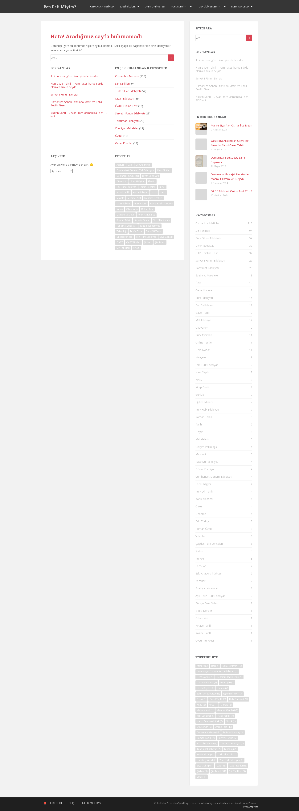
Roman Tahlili (203, 417)
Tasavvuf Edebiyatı (207, 461)
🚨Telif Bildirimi (53, 803)
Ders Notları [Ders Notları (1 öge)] (163, 170)
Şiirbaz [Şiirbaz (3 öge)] (147, 242)
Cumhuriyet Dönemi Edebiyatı (213, 476)
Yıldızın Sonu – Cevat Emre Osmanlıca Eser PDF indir (80, 114)
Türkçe (199, 558)
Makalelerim (203, 439)
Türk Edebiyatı (179, 6)
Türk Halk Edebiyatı (207, 409)
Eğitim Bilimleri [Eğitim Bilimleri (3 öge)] (148, 187)
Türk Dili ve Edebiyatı (209, 6)
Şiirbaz (199, 551)
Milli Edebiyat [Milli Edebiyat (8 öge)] (124, 203)
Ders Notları (203, 350)
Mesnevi (200, 454)
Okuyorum (201, 327)
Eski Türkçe (202, 521)
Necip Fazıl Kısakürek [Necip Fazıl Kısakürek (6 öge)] (161, 203)
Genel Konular (124, 143)
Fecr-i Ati (200, 566)
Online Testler (204, 342)
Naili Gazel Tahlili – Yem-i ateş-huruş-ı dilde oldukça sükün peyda (77, 85)
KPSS (198, 380)
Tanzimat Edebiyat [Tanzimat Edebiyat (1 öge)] (126, 225)
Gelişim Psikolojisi (206, 447)
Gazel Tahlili (202, 312)
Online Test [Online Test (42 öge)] (147, 209)
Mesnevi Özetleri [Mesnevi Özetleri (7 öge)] (153, 198)
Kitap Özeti (202, 387)
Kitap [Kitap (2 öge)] (154, 192)
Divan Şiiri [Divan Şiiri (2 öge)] (122, 181)
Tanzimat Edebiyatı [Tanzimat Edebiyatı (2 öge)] (150, 225)
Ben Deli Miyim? (60, 6)
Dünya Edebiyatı (205, 469)
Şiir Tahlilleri (122, 83)
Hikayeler (201, 357)
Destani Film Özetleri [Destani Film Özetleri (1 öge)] (128, 175)
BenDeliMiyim (204, 305)
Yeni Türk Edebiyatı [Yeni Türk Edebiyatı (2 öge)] (146, 236)
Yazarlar (200, 581)
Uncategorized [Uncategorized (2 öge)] (125, 236)
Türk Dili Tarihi (204, 491)
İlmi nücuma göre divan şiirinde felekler (74, 76)
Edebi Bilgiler (128, 6)
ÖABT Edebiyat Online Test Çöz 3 (231, 191)
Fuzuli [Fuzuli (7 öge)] (162, 187)
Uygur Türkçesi (204, 640)
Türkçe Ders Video (206, 603)
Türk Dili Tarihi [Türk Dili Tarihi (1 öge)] (154, 231)
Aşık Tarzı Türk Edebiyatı (210, 596)
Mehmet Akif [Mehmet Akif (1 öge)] (134, 198)
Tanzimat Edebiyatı (127, 121)
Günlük (199, 394)
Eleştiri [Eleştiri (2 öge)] (151, 181)
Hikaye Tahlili (203, 625)
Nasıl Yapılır (202, 372)
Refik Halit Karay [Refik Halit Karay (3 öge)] (146, 214)
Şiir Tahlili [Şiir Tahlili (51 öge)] (160, 242)
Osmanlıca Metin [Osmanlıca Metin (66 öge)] (125, 214)
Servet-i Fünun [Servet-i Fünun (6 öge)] (142, 220)
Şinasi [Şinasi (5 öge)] (136, 248)
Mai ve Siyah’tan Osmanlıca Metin (231, 125)
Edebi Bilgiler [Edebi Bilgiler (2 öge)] (138, 181)
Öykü (198, 506)
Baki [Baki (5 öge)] (130, 164)
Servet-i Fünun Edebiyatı (130, 113)
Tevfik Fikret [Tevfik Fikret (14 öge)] (136, 231)
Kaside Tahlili (203, 633)
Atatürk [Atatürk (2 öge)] (120, 164)
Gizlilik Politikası (90, 803)
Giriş (71, 803)
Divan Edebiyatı (124, 98)
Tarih (198, 424)
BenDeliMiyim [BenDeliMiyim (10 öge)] (143, 164)
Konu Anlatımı (204, 499)
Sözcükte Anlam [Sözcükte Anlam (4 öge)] (161, 220)
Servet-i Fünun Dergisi (64, 94)
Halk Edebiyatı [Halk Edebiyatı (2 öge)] (140, 192)
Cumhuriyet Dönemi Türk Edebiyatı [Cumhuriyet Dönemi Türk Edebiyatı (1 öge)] (135, 170)
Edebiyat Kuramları (207, 588)
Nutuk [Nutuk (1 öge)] (120, 209)
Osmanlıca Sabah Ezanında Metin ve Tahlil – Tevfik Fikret (78, 103)
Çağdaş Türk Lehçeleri (209, 543)
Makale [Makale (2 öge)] (120, 198)
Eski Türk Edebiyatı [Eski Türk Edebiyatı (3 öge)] (126, 187)
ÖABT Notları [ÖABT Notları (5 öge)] (133, 242)
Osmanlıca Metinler (102, 6)
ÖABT (119, 136)
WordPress (252, 807)
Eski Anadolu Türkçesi (208, 573)
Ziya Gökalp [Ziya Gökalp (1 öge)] (166, 236)
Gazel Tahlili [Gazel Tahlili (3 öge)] (123, 192)
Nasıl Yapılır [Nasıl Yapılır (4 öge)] (140, 203)
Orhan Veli (201, 618)
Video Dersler (203, 611)
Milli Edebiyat (203, 320)
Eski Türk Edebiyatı (206, 365)
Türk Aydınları (203, 335)
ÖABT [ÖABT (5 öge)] (120, 242)
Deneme (200, 514)
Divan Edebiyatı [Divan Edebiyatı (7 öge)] (150, 175)
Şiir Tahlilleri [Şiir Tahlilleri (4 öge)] (123, 248)
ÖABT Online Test (155, 6)
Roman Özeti (203, 529)
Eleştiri (199, 432)
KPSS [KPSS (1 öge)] (163, 192)
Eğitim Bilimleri (204, 402)
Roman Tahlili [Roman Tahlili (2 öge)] (124, 220)
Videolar (200, 536)
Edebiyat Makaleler (126, 128)
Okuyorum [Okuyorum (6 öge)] (132, 209)
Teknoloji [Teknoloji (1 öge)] (121, 231)
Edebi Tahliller (240, 6)
